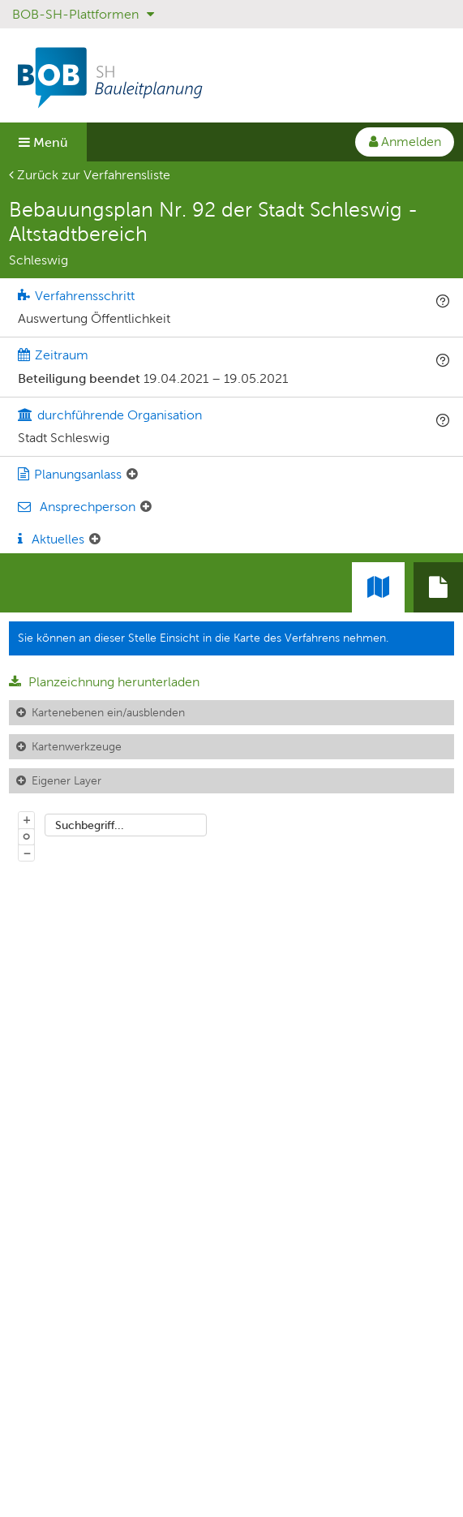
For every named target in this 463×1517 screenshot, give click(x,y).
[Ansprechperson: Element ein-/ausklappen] (146, 507)
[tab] (438, 587)
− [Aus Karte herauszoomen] (27, 852)
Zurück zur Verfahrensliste (89, 175)
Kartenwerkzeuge (77, 746)
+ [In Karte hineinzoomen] (27, 819)
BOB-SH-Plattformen (83, 14)
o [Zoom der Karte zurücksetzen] (26, 835)
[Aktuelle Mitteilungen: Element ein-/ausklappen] (95, 539)
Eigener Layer (66, 780)
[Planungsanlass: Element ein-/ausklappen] (132, 474)
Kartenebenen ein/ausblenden (108, 712)
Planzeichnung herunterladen (104, 682)
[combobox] (126, 825)
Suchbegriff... (89, 825)
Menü (43, 142)
